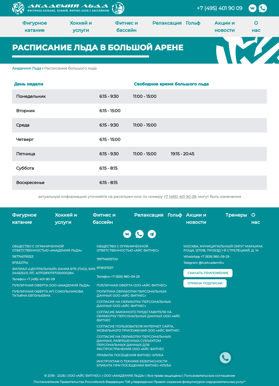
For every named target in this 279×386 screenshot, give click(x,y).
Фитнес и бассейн (126, 26)
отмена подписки (205, 283)
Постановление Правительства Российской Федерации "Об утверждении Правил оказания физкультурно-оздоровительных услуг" (139, 382)
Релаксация (167, 23)
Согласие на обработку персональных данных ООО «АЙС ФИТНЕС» (134, 304)
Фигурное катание (34, 26)
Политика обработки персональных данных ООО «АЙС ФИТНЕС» (131, 293)
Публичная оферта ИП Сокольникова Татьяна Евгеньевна (47, 293)
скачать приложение (208, 273)
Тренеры (236, 215)
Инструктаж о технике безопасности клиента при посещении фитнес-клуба (134, 363)
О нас (256, 26)
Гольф (193, 23)
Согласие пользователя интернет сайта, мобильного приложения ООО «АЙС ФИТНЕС (138, 328)
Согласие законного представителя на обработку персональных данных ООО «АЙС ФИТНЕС (138, 316)
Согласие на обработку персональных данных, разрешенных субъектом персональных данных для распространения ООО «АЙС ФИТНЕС (134, 343)
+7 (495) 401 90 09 (219, 8)
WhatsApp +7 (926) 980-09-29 (206, 256)
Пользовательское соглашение (209, 376)
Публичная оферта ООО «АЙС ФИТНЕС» (132, 285)
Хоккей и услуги (81, 26)
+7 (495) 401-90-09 (40, 279)
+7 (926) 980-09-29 (125, 276)
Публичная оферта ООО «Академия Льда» (51, 285)
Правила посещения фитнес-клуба (130, 355)
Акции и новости (225, 26)
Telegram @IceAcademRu (203, 263)
